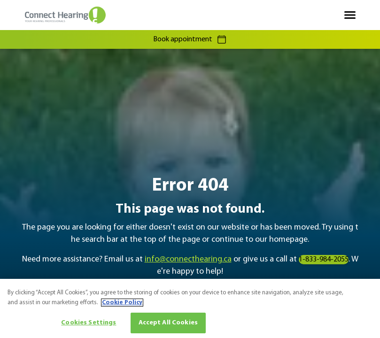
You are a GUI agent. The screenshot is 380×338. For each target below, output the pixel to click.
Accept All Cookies (168, 322)
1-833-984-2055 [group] (324, 259)
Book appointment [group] (190, 39)
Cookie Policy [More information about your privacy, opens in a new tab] (122, 303)
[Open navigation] (350, 15)
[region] (190, 308)
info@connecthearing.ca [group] (188, 259)
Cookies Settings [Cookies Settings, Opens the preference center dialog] (88, 322)
